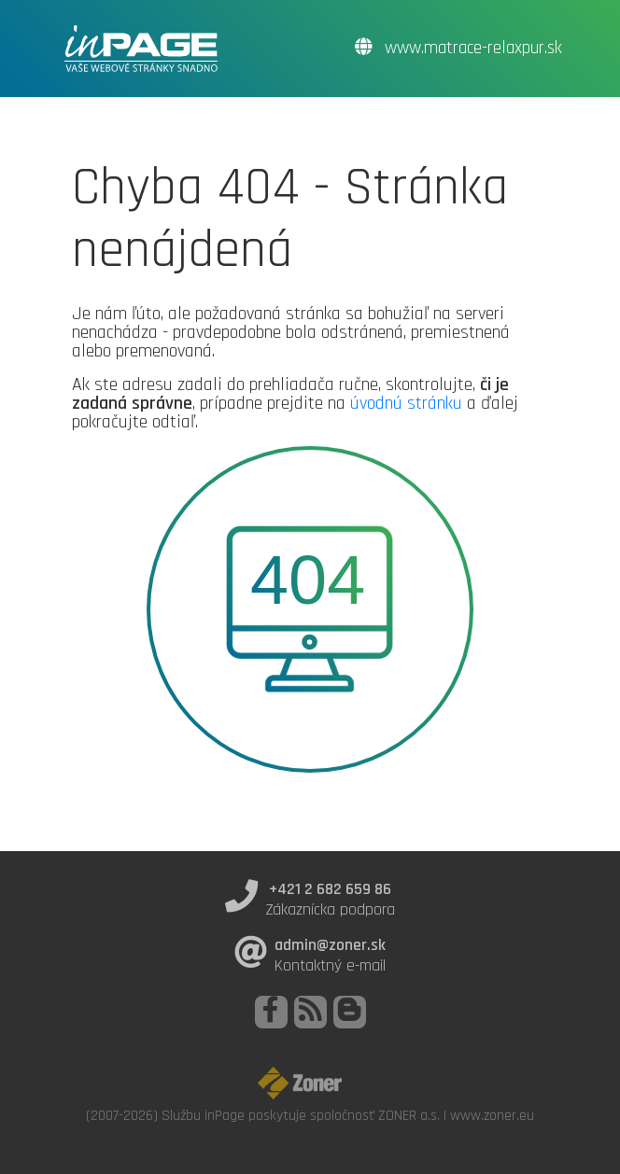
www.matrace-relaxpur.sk (458, 48)
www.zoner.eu (492, 1115)
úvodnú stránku (406, 403)
